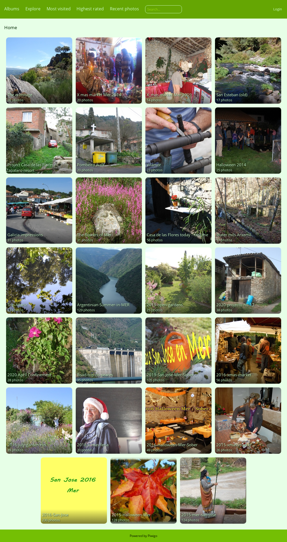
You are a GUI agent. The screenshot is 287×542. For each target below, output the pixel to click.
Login (277, 9)
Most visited (59, 9)
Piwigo (152, 536)
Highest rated (90, 9)
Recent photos (124, 9)
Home (10, 27)
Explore (33, 9)
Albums (11, 9)
